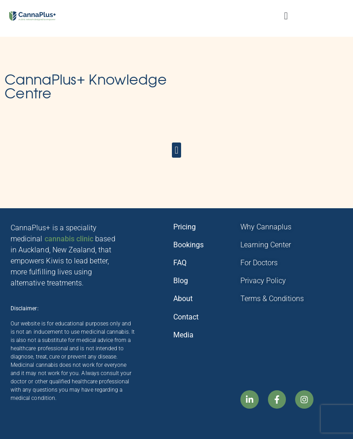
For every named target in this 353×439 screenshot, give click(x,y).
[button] (285, 16)
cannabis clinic (69, 238)
